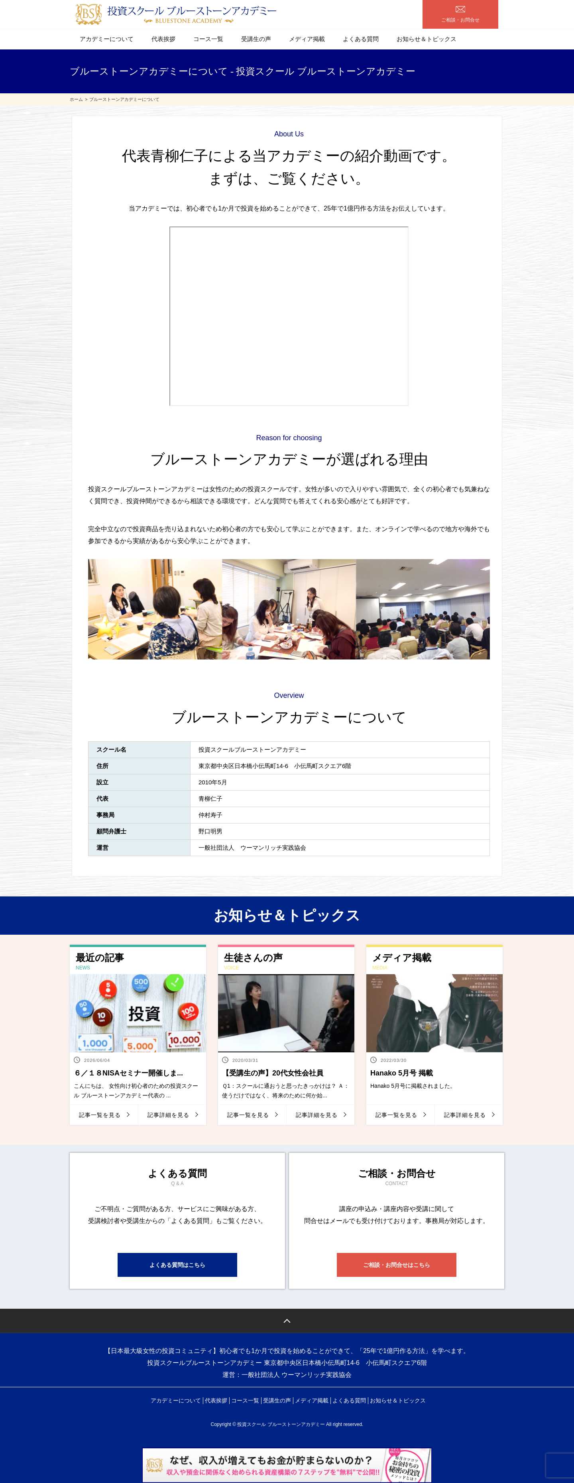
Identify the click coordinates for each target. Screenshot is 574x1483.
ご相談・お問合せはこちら (396, 1265)
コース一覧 (208, 38)
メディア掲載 (307, 38)
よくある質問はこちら (177, 1265)
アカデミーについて (107, 38)
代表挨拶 (163, 38)
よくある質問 (361, 38)
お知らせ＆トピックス (426, 38)
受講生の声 (256, 38)
